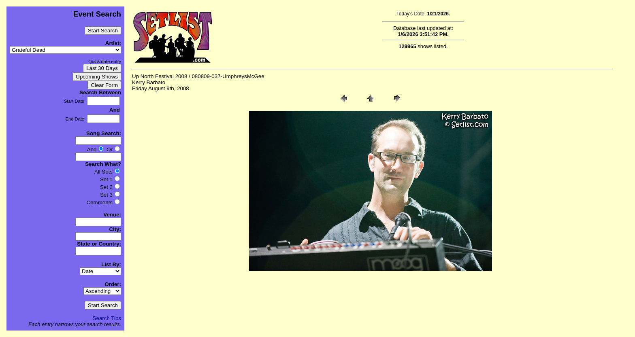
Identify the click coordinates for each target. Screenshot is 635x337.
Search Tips (107, 318)
